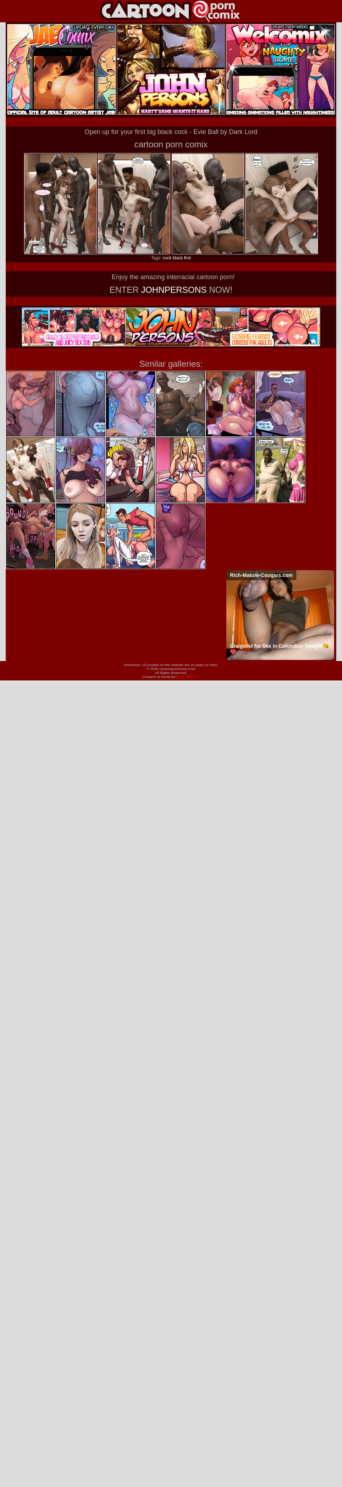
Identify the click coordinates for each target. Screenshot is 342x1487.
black (178, 257)
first (187, 257)
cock (167, 257)
